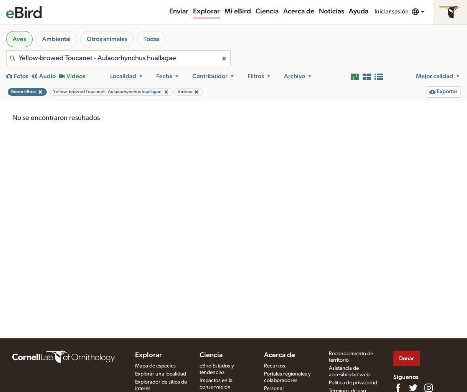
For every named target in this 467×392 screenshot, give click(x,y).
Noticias (331, 11)
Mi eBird (237, 11)
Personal (274, 388)
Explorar (206, 11)
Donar (406, 358)
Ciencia (267, 11)
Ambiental (56, 39)
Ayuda (358, 11)
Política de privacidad (353, 382)
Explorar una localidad (160, 374)
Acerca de (298, 11)
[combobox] (118, 58)
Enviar (178, 11)
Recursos (274, 366)
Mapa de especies (155, 366)
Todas (152, 39)
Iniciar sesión (392, 11)
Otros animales (107, 39)
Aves (19, 39)
